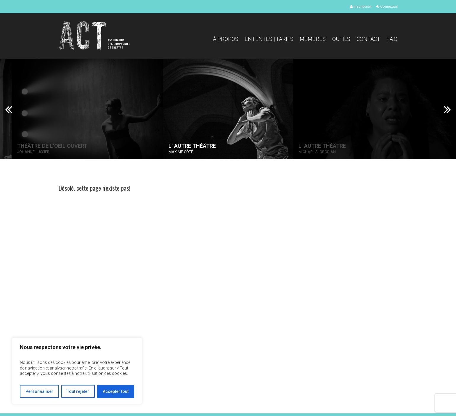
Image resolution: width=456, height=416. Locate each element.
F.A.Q (391, 39)
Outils (341, 39)
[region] (77, 371)
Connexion (387, 6)
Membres (313, 39)
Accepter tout (116, 391)
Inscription (360, 6)
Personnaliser (39, 391)
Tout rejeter (78, 391)
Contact (368, 39)
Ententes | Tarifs (269, 39)
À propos (225, 39)
